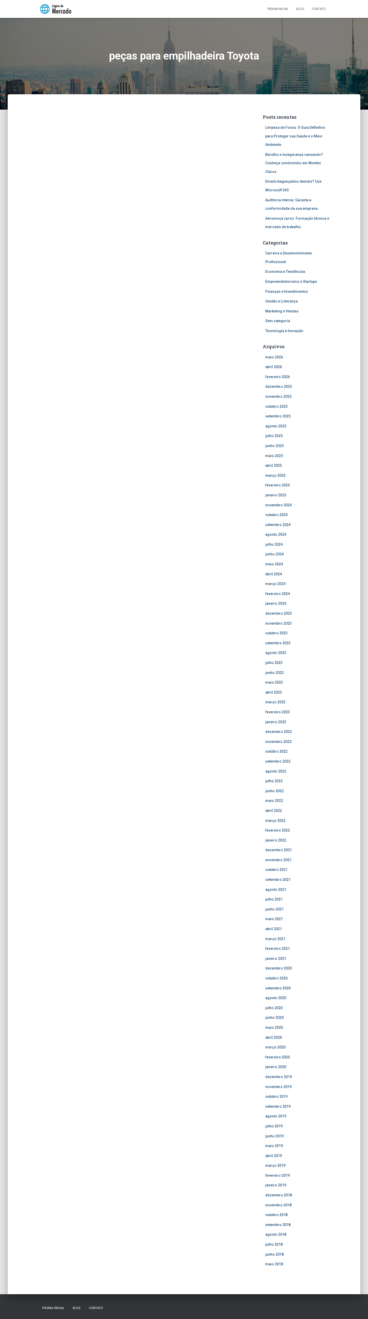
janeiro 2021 (275, 958)
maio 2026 (274, 357)
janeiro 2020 (275, 1067)
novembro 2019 (278, 1087)
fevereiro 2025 (277, 485)
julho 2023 (274, 663)
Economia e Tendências (285, 272)
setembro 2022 (278, 761)
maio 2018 (274, 1264)
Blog (300, 9)
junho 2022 (274, 791)
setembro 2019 (278, 1106)
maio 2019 (274, 1146)
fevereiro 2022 (277, 830)
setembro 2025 (278, 416)
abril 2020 (273, 1037)
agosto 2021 (275, 890)
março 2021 (275, 939)
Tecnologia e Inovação (284, 331)
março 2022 (275, 821)
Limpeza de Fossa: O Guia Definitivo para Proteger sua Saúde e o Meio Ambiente (295, 136)
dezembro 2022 (278, 732)
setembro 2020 (278, 988)
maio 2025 (274, 456)
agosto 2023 (275, 653)
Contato (319, 9)
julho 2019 (274, 1126)
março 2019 (275, 1165)
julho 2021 (274, 899)
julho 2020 (274, 1008)
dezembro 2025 (278, 386)
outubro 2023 (276, 633)
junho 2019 (274, 1136)
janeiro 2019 (275, 1185)
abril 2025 (273, 465)
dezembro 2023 (278, 613)
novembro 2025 (278, 396)
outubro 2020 (276, 978)
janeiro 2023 (275, 722)
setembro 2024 (278, 525)
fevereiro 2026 (277, 377)
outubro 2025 (276, 406)
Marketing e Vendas (281, 311)
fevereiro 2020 (277, 1057)
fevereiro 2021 (277, 949)
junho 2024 (274, 554)
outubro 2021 (276, 870)
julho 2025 (274, 436)
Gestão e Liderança (281, 301)
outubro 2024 (276, 515)
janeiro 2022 (275, 840)
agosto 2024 (275, 534)
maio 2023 (274, 682)
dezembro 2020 (278, 968)
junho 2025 (274, 446)
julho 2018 (274, 1244)
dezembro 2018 (278, 1195)
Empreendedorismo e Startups (291, 281)
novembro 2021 (278, 860)
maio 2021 (274, 919)
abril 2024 (273, 574)
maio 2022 (274, 801)
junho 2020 (274, 1017)
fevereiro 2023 (277, 712)
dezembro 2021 (278, 850)
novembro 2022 (278, 742)
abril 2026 (273, 367)
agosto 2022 (275, 771)
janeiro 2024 (275, 603)
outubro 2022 (276, 751)
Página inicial (278, 9)
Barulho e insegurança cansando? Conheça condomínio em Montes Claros (294, 163)
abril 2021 (273, 929)
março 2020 (275, 1047)
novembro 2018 (278, 1205)
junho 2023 (274, 673)
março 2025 (275, 475)
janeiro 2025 (275, 495)
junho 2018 (274, 1254)
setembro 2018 (278, 1225)
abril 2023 (273, 692)
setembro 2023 (278, 643)
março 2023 (275, 702)
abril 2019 (273, 1156)
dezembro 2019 (278, 1077)
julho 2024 (274, 544)
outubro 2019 (276, 1096)
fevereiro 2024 (277, 594)
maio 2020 (274, 1027)
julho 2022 (274, 781)
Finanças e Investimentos (286, 291)
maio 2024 (274, 564)
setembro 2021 (278, 880)
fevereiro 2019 (277, 1175)
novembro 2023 (278, 623)
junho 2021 (274, 909)
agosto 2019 (275, 1116)
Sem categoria (277, 321)
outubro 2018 (276, 1215)
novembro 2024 (278, 505)
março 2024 (275, 584)
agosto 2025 (275, 426)
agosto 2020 (275, 998)
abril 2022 (273, 811)
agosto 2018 (275, 1234)
